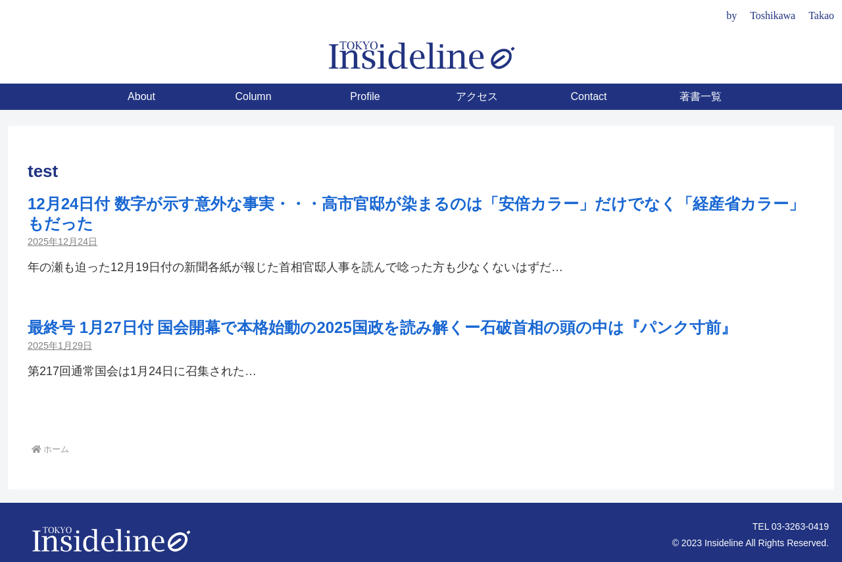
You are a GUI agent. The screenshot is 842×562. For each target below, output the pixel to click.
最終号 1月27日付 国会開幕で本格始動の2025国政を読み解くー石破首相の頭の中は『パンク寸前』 (382, 327)
